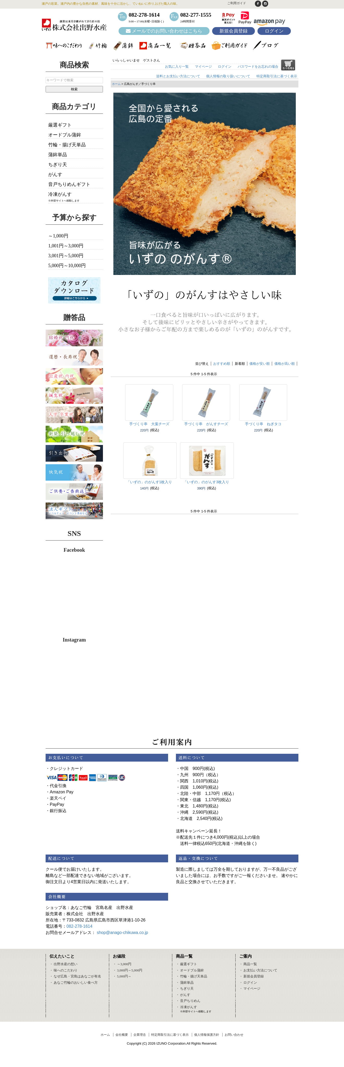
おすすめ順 (221, 364)
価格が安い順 (259, 364)
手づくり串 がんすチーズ (206, 424)
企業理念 (139, 1035)
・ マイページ (249, 988)
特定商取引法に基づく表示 (276, 76)
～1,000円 (58, 235)
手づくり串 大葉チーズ (149, 424)
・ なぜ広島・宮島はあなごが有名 (75, 976)
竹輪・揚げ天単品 (67, 144)
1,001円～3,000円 (65, 245)
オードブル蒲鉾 (64, 134)
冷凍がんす (60, 194)
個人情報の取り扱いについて (228, 76)
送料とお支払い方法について (178, 76)
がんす (55, 174)
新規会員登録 (233, 31)
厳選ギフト (60, 125)
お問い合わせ (234, 1035)
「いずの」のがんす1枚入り (149, 482)
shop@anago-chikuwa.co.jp (122, 932)
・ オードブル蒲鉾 (190, 970)
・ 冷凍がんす (186, 1007)
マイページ (203, 66)
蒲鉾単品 (57, 154)
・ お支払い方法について (258, 970)
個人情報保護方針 (206, 1035)
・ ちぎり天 (185, 988)
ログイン (274, 31)
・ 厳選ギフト (186, 964)
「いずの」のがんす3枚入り (206, 482)
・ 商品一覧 (248, 964)
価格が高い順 (284, 364)
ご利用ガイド (236, 3)
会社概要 (121, 1035)
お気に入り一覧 (177, 66)
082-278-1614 (79, 926)
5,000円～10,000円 (67, 265)
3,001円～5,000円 (65, 255)
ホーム (116, 83)
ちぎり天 (57, 164)
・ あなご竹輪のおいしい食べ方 (74, 982)
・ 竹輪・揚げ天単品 (191, 976)
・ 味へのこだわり (63, 970)
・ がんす (183, 995)
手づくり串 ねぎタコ (263, 424)
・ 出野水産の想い (63, 964)
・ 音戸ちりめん (188, 1001)
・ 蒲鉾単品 (185, 982)
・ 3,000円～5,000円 (128, 970)
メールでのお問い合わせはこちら (164, 31)
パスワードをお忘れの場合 (258, 66)
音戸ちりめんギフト (69, 184)
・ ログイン (248, 982)
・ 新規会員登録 (251, 976)
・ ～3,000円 (122, 964)
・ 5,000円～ (122, 976)
